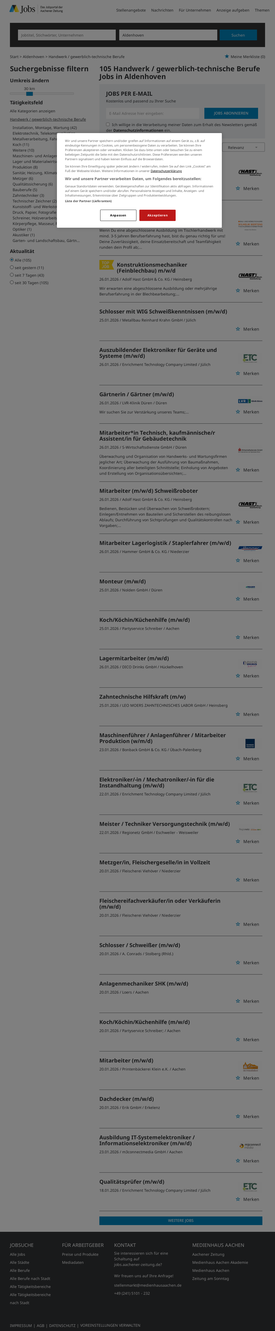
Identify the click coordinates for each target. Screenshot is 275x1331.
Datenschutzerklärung (166, 171)
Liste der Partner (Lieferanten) (88, 201)
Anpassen (118, 215)
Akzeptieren (157, 215)
